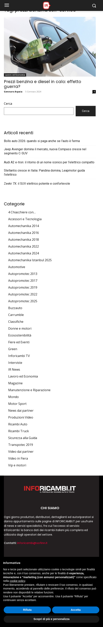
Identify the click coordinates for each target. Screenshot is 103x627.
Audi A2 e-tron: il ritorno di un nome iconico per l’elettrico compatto (49, 162)
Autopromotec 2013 (22, 274)
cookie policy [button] (17, 580)
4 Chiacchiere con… (22, 212)
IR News (14, 369)
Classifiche (15, 321)
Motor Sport (17, 404)
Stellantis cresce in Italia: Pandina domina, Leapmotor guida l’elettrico (44, 172)
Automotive (16, 267)
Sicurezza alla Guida (22, 438)
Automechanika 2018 (23, 239)
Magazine (15, 383)
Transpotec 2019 (20, 445)
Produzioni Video (20, 417)
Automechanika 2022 (23, 246)
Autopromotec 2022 (22, 294)
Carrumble (16, 315)
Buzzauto (15, 308)
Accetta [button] (76, 609)
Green (12, 349)
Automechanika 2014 (23, 226)
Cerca (8, 103)
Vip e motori (17, 465)
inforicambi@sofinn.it (32, 543)
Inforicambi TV (19, 356)
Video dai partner (21, 451)
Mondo (13, 397)
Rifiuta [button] (27, 609)
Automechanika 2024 (23, 253)
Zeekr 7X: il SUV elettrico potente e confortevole (37, 183)
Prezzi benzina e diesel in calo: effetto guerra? (42, 84)
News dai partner (21, 410)
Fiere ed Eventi (18, 342)
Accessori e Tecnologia (25, 219)
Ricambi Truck (18, 431)
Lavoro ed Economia (15, 74)
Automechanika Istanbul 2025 (30, 260)
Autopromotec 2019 (22, 287)
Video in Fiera (18, 458)
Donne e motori (19, 328)
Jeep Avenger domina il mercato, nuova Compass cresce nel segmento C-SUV (45, 151)
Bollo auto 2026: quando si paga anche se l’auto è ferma (42, 141)
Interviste (15, 362)
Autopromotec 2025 (22, 301)
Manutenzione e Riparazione (29, 390)
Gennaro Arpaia (13, 91)
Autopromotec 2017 (22, 280)
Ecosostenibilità (19, 335)
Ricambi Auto (17, 424)
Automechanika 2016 (23, 233)
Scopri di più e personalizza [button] (51, 619)
